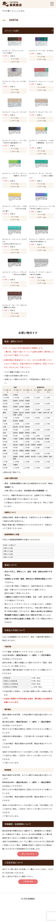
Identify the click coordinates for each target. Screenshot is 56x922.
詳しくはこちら (28, 854)
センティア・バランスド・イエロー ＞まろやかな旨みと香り (14, 208)
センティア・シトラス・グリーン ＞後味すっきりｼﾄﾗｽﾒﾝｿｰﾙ (14, 175)
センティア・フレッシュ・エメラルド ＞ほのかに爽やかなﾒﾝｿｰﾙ (14, 241)
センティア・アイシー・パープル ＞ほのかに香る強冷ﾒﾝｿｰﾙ (14, 141)
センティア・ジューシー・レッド (41, 81)
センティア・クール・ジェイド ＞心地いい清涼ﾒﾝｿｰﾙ (41, 175)
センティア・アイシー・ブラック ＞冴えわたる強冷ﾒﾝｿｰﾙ (14, 274)
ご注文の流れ (28, 881)
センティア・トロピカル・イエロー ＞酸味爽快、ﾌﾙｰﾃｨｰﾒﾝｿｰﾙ (41, 142)
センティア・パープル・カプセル (41, 51)
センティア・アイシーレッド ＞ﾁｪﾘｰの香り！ (14, 52)
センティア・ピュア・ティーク (40, 112)
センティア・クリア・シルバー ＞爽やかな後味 (42, 273)
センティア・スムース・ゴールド (14, 112)
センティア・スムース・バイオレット (14, 82)
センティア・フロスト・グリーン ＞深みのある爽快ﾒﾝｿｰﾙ (41, 240)
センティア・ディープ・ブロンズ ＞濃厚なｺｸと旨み (14, 306)
